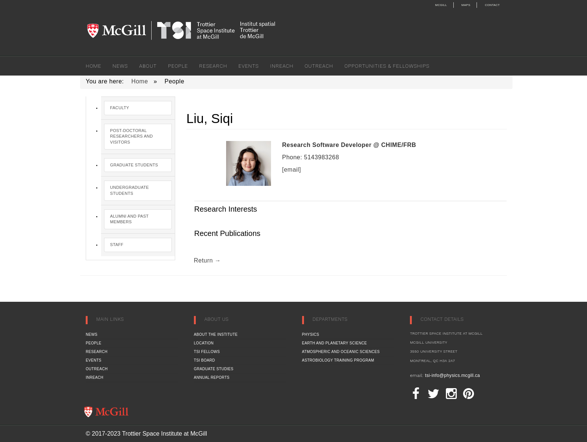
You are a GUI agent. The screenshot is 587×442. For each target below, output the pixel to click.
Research (213, 66)
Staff (117, 244)
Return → (207, 260)
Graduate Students (134, 165)
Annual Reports (211, 377)
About (148, 66)
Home (93, 66)
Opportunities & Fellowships (386, 66)
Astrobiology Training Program (338, 360)
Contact (492, 5)
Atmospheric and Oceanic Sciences (341, 352)
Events (248, 66)
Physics (310, 334)
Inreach (281, 66)
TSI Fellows (207, 352)
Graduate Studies (214, 369)
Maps (466, 5)
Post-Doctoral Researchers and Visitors (131, 136)
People (178, 66)
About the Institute (216, 334)
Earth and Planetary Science (334, 343)
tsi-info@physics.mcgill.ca (452, 375)
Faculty (119, 107)
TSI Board (204, 360)
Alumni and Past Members (129, 219)
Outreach (319, 66)
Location (204, 343)
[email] (291, 169)
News (120, 66)
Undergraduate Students (129, 190)
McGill (441, 5)
